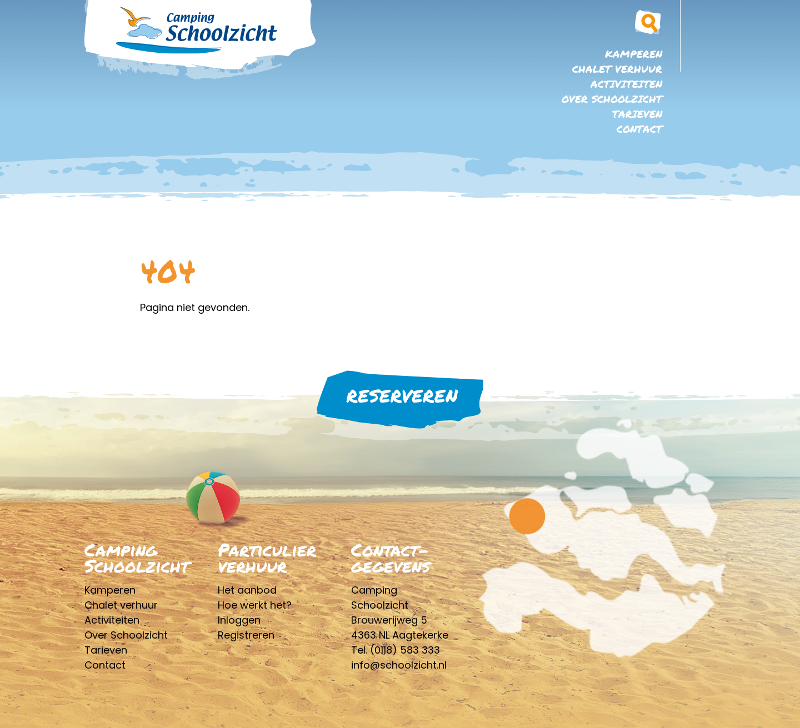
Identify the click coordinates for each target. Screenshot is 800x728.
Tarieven (637, 114)
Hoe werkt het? (255, 605)
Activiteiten (626, 84)
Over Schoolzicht (612, 99)
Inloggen (239, 620)
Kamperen (633, 54)
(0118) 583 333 (405, 650)
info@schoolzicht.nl (399, 665)
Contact (639, 129)
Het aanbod (247, 590)
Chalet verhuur (617, 69)
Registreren (246, 635)
